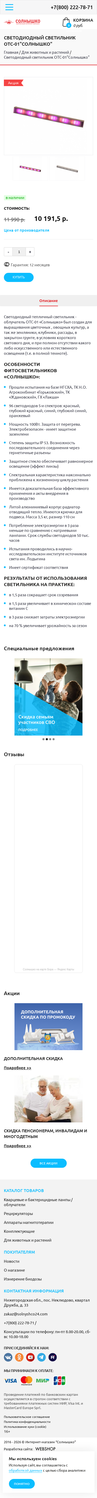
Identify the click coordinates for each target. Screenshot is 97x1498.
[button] (43, 739)
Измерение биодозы (23, 1278)
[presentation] (5, 300)
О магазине (14, 1269)
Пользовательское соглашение (27, 1417)
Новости (11, 1261)
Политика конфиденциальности (27, 1421)
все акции (48, 1163)
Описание (48, 300)
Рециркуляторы (18, 1213)
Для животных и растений (27, 1239)
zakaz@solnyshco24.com (26, 1313)
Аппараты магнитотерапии (29, 1222)
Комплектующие (19, 1231)
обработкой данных (25, 1470)
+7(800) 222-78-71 (72, 7)
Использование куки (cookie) (25, 1426)
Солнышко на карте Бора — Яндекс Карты (48, 969)
